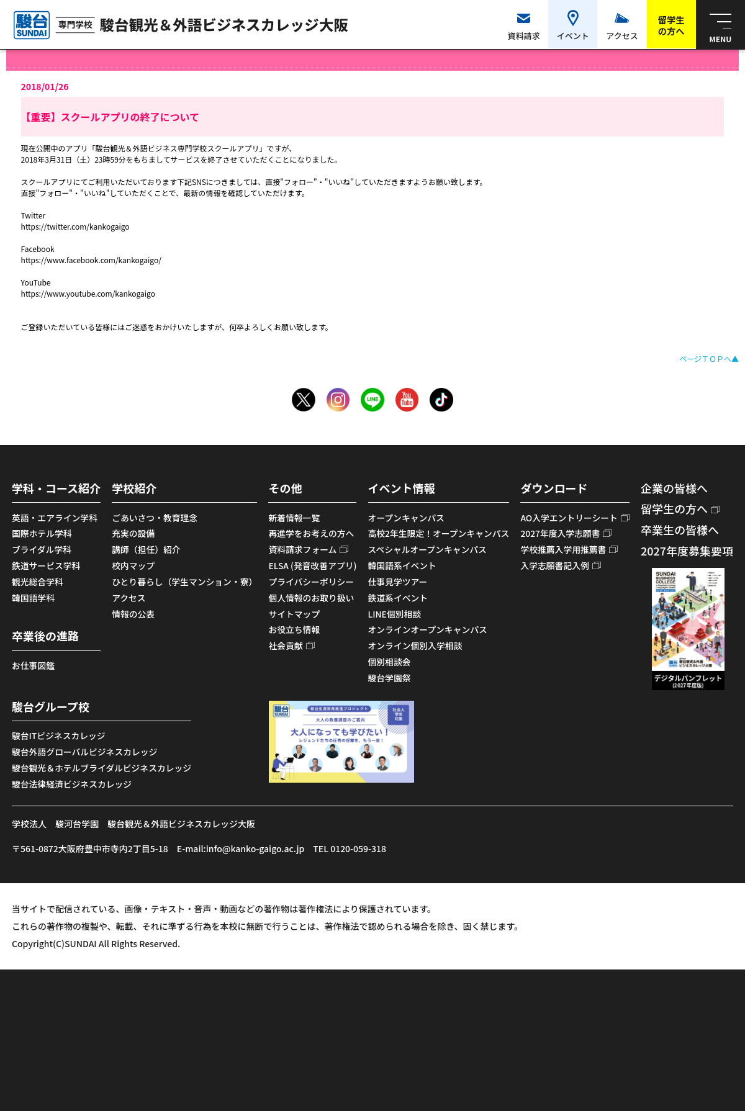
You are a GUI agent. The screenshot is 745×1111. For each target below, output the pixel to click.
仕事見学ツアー (398, 581)
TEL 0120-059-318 (349, 848)
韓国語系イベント (402, 565)
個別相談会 (389, 661)
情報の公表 (133, 614)
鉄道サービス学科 (46, 565)
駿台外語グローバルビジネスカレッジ (84, 751)
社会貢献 (285, 645)
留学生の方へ (674, 508)
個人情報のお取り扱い (311, 597)
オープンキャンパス (406, 517)
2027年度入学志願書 (560, 533)
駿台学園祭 (389, 678)
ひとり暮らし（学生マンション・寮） (184, 581)
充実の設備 (133, 533)
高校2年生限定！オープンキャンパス (439, 533)
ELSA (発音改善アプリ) (312, 565)
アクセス (129, 597)
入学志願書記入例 (554, 565)
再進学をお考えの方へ (311, 533)
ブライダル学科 (41, 549)
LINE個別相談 (395, 614)
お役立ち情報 (294, 629)
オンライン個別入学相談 (415, 645)
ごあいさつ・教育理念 (154, 517)
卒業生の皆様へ (680, 529)
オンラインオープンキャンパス (427, 629)
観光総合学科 (37, 581)
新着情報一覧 (294, 517)
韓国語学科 (33, 597)
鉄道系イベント (398, 597)
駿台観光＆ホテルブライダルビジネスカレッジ (101, 768)
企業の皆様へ (674, 488)
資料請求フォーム (302, 549)
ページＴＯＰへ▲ (709, 358)
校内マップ (133, 565)
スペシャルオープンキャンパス (427, 549)
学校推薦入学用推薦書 (563, 549)
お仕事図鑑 (33, 665)
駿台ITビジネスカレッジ (59, 735)
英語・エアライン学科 (54, 517)
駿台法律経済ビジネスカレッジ (72, 784)
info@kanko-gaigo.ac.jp (255, 848)
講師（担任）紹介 (146, 549)
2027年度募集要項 (687, 550)
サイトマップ (294, 614)
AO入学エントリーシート (568, 517)
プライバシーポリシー (311, 581)
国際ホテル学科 (42, 533)
